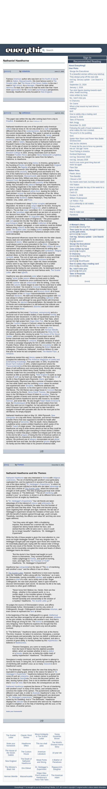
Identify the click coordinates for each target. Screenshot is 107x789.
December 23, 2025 (78, 125)
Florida (33, 559)
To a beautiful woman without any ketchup (87, 74)
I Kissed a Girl (75, 179)
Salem (15, 81)
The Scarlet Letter (19, 230)
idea (6, 465)
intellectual (53, 615)
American (17, 79)
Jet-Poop (83, 246)
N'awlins (9, 121)
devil (32, 611)
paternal (31, 185)
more (87, 281)
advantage (54, 486)
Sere (71, 136)
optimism (49, 298)
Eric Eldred (26, 768)
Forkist (21, 465)
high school (17, 85)
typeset (24, 272)
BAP (71, 111)
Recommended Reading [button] (87, 61)
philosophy (46, 503)
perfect (39, 230)
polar (34, 276)
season (26, 278)
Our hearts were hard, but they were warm (87, 182)
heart (13, 683)
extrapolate (23, 567)
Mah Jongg (74, 122)
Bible (45, 244)
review (73, 227)
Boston (22, 165)
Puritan (34, 204)
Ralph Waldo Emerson (49, 401)
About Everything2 (77, 66)
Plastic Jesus (75, 173)
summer (16, 283)
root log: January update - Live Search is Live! (87, 238)
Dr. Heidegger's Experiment (38, 484)
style (47, 129)
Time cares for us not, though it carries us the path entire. (87, 231)
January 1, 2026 (76, 87)
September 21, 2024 (78, 85)
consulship (46, 345)
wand (15, 426)
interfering (49, 493)
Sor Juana (74, 104)
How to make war (77, 212)
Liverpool (32, 341)
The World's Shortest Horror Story (57, 744)
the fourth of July (49, 79)
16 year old (56, 753)
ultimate (20, 702)
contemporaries (32, 131)
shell (18, 579)
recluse (20, 193)
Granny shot (75, 206)
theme (45, 478)
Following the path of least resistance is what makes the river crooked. (86, 129)
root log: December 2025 (80, 157)
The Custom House (26, 753)
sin (47, 567)
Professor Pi (37, 121)
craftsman (42, 223)
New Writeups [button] (87, 219)
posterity (39, 182)
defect (51, 651)
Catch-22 (73, 192)
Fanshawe (41, 259)
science (34, 503)
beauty (19, 653)
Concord (36, 287)
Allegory (58, 251)
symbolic (10, 257)
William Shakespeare (78, 198)
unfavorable (31, 283)
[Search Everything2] (71, 50)
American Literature (42, 753)
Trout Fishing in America (80, 151)
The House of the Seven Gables (34, 83)
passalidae (83, 266)
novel (37, 325)
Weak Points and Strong (41, 761)
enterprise (24, 676)
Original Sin (36, 208)
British (47, 347)
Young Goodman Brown (57, 736)
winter (15, 278)
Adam (26, 210)
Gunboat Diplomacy (78, 154)
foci (56, 377)
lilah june (82, 271)
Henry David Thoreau (37, 392)
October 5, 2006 (76, 195)
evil (11, 221)
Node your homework (13, 711)
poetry (72, 251)
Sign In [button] (87, 57)
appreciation (16, 90)
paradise (45, 394)
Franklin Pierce (21, 155)
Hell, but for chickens (78, 144)
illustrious (23, 198)
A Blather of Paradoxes (57, 761)
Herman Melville (51, 330)
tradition (49, 246)
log (71, 241)
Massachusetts (25, 81)
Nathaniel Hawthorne (15, 478)
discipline (29, 386)
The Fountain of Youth (40, 561)
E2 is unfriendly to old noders (82, 204)
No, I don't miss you (78, 98)
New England (46, 92)
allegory (33, 439)
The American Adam (57, 776)
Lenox (50, 328)
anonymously (44, 312)
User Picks (73, 68)
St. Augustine (34, 217)
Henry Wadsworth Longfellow (49, 155)
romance (10, 354)
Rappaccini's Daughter (57, 768)
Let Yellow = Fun (76, 201)
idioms (19, 242)
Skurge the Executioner (79, 71)
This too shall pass (41, 744)
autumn (17, 285)
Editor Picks (74, 170)
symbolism (49, 251)
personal (73, 234)
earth (16, 377)
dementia (25, 422)
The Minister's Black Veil (11, 768)
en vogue (27, 293)
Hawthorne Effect (26, 744)
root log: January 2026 (79, 160)
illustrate (36, 693)
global (56, 439)
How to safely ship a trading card (83, 114)
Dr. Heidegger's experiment (20, 697)
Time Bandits (75, 176)
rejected (23, 302)
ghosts (46, 441)
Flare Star (74, 167)
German (9, 401)
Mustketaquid (19, 403)
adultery (39, 577)
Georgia (23, 678)
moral (29, 90)
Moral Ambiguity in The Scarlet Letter (41, 736)
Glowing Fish (84, 227)
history (35, 163)
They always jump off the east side (84, 77)
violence (21, 227)
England (57, 165)
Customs (17, 323)
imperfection (53, 641)
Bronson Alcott (43, 291)
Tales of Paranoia (77, 120)
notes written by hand (78, 95)
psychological (41, 90)
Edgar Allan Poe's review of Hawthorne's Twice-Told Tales (41, 776)
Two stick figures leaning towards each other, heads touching (85, 91)
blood (22, 309)
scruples (41, 204)
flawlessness (21, 643)
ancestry (23, 172)
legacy (25, 435)
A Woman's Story (77, 225)
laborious (10, 88)
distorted (37, 306)
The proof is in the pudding (81, 133)
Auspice (84, 234)
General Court (12, 180)
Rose (30, 200)
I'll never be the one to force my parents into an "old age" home (86, 147)
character (47, 664)
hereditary (20, 212)
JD (80, 276)
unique (34, 206)
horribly (53, 315)
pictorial (9, 232)
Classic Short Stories (26, 736)
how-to (73, 266)
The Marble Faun (50, 351)
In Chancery (75, 101)
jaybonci (79, 241)
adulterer (57, 617)
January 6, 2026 (76, 117)
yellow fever (35, 191)
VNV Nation (74, 185)
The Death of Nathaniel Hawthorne (26, 761)
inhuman (53, 609)
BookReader (84, 261)
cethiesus (26, 113)
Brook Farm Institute (14, 364)
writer (8, 129)
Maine (41, 379)
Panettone (74, 215)
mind (20, 683)
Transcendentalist (13, 366)
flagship (24, 167)
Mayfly (72, 209)
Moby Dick (52, 332)
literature (18, 296)
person (7, 71)
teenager (30, 85)
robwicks (26, 71)
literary (32, 357)
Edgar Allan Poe (36, 321)
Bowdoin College (13, 153)
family (48, 135)
